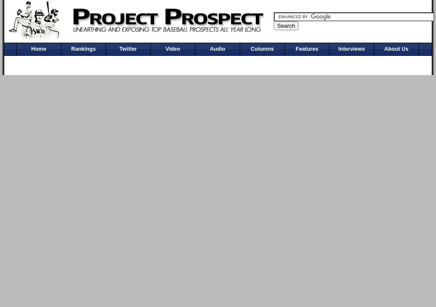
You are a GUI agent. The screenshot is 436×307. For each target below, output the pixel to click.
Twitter (128, 49)
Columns (262, 49)
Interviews (351, 49)
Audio (217, 49)
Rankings (83, 49)
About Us (396, 49)
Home (38, 49)
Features (306, 49)
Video (173, 49)
